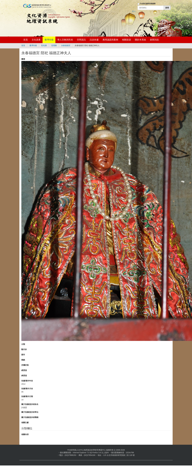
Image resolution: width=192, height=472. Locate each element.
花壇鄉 (54, 45)
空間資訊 (81, 40)
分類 (23, 344)
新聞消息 (154, 40)
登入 (134, 11)
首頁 (25, 40)
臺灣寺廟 (49, 40)
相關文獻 (25, 422)
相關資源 (126, 40)
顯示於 (24, 349)
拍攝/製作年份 (27, 381)
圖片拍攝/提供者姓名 (29, 404)
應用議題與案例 (110, 40)
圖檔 (23, 59)
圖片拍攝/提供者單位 (29, 412)
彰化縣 (44, 45)
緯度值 (24, 375)
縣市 (23, 355)
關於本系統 (140, 40)
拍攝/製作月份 (27, 389)
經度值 (24, 370)
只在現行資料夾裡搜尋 (147, 4)
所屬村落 (25, 365)
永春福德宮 (65, 45)
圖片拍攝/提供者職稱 (29, 417)
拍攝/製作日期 (27, 396)
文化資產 (36, 40)
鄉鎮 (23, 360)
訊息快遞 (94, 40)
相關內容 (25, 434)
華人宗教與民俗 (65, 40)
